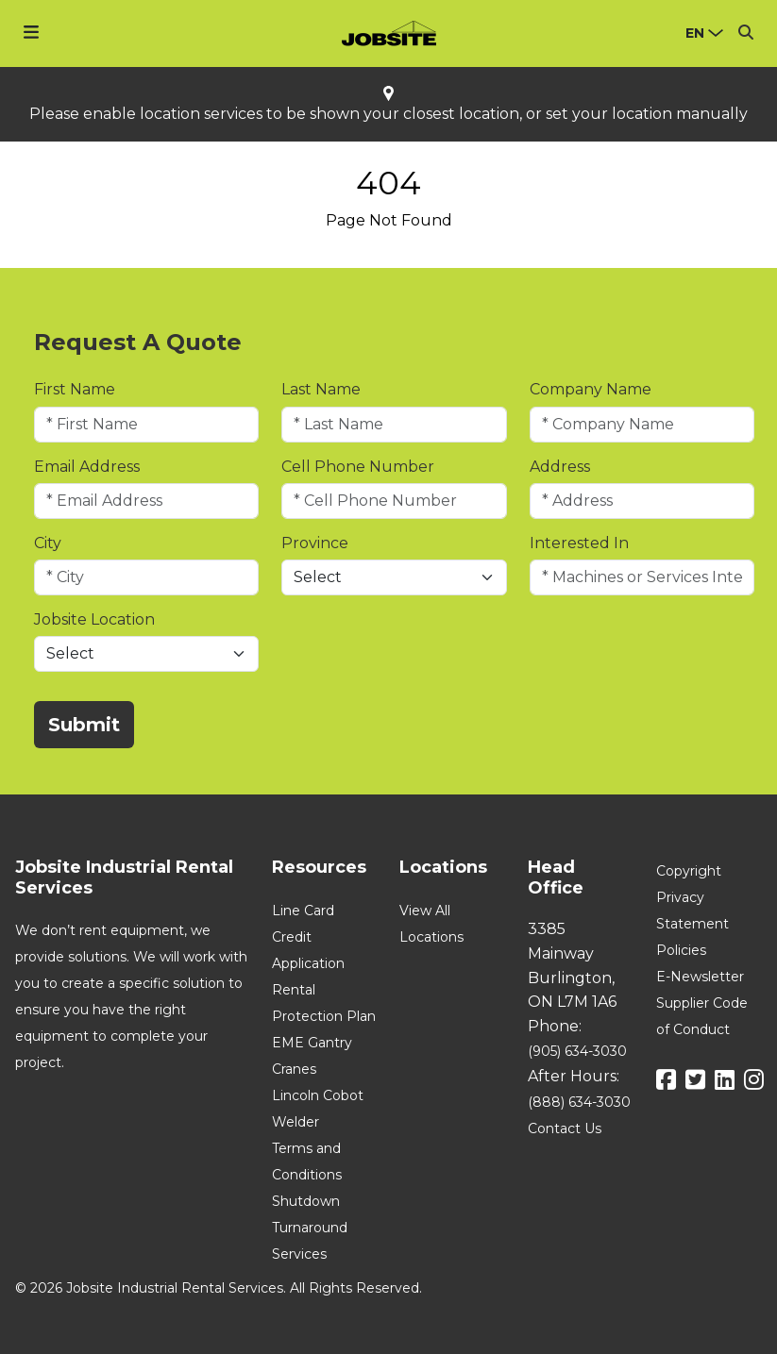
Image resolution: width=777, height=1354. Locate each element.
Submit (84, 724)
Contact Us (564, 1128)
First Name (74, 389)
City (47, 543)
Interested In (579, 543)
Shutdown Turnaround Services (309, 1227)
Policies (681, 950)
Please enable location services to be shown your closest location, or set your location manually (388, 114)
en (694, 33)
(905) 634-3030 (577, 1051)
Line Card (303, 910)
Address (560, 467)
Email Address (87, 467)
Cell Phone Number (357, 467)
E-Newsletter (700, 976)
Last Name (321, 389)
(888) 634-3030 (579, 1102)
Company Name (590, 389)
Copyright (688, 870)
